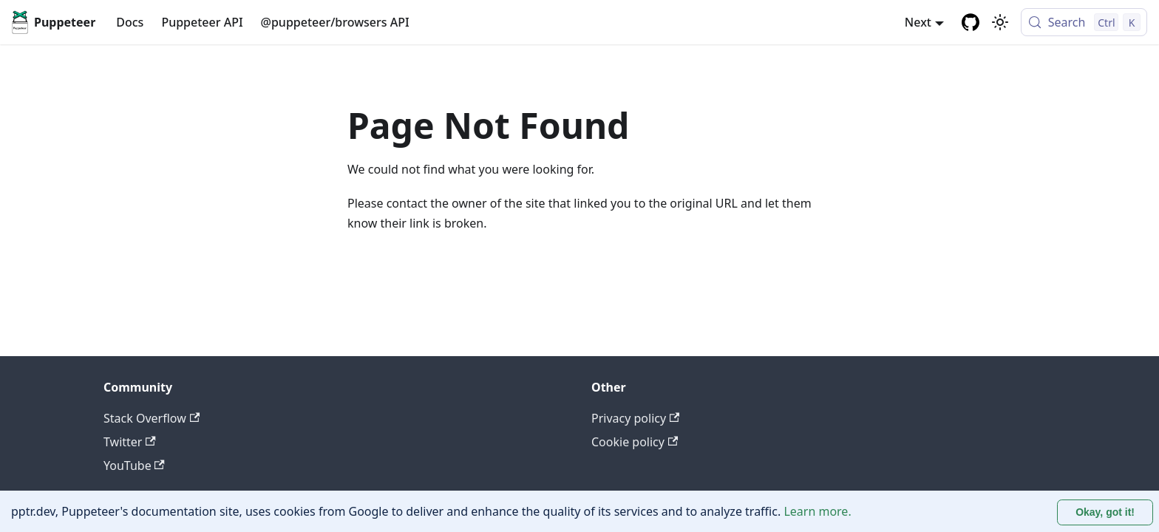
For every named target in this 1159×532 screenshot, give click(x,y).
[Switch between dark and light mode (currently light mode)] (1000, 22)
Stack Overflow (151, 418)
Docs (129, 22)
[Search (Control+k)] (1084, 22)
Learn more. (817, 511)
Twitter (129, 442)
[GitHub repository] (970, 22)
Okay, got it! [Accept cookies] (1105, 512)
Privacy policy (635, 418)
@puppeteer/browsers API (335, 22)
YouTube (134, 465)
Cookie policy (634, 442)
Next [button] (918, 22)
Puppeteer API (201, 22)
